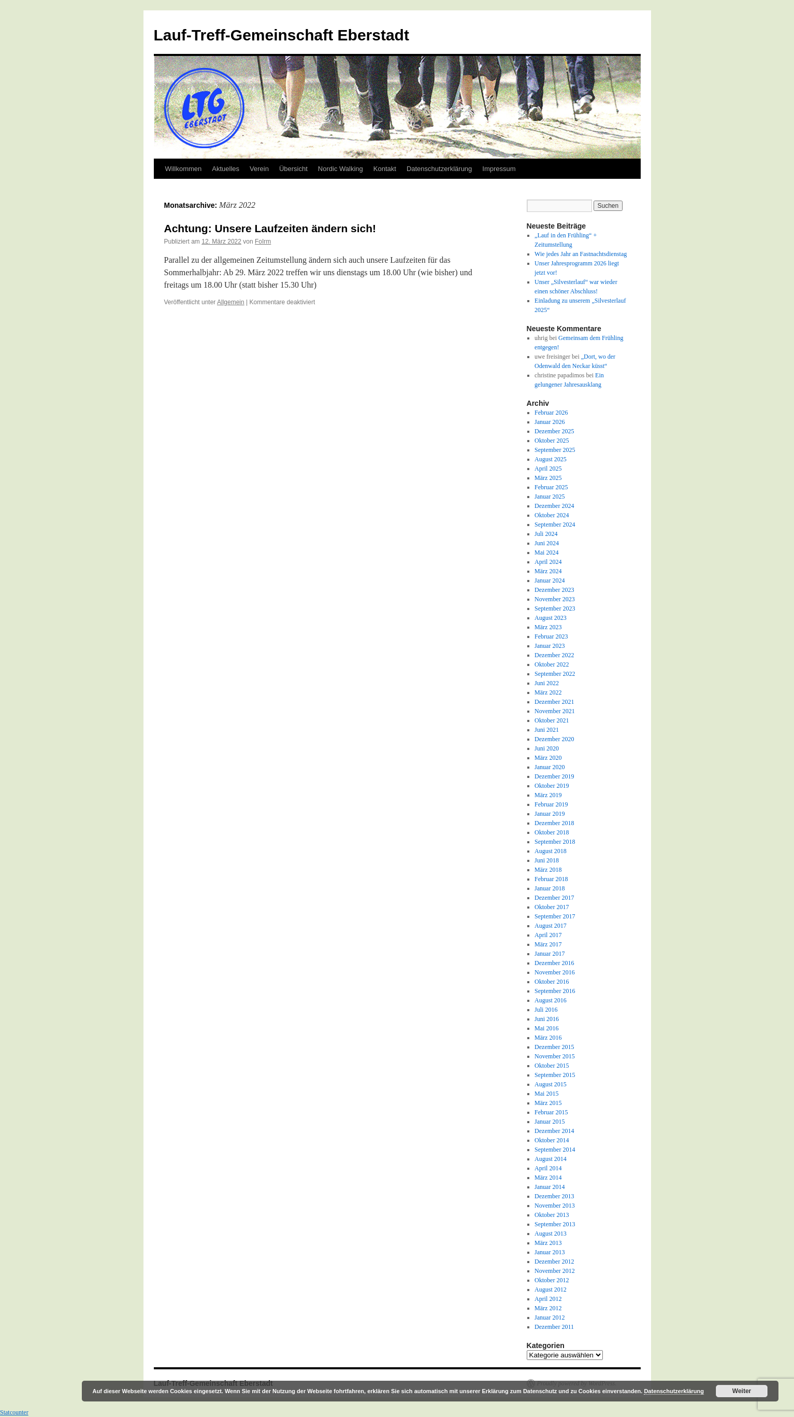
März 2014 (548, 1177)
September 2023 (555, 608)
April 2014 (548, 1168)
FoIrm (263, 241)
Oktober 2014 (552, 1140)
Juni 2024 (547, 543)
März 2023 (548, 627)
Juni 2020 (547, 748)
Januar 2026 (550, 422)
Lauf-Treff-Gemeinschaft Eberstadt (281, 35)
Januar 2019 (550, 813)
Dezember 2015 (554, 1047)
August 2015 (551, 1084)
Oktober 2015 (552, 1065)
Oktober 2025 (552, 440)
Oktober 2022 (552, 664)
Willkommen (183, 169)
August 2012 (551, 1289)
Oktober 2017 (552, 907)
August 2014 (551, 1159)
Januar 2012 (550, 1317)
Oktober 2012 (552, 1280)
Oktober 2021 (552, 720)
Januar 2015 (550, 1121)
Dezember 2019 (554, 776)
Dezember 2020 (554, 739)
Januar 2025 (550, 496)
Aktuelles (225, 169)
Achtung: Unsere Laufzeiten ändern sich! (270, 228)
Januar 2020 (550, 767)
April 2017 (548, 935)
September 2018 (555, 841)
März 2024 (548, 571)
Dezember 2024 (554, 505)
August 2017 (551, 925)
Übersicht (293, 169)
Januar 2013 (550, 1252)
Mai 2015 (546, 1093)
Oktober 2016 (552, 981)
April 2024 (548, 561)
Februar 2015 (551, 1112)
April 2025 (548, 468)
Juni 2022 (547, 683)
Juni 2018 (547, 860)
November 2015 (555, 1056)
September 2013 (555, 1224)
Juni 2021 (547, 729)
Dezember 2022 (554, 655)
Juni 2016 (547, 1019)
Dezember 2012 (554, 1261)
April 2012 (548, 1298)
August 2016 (551, 1000)
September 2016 (555, 991)
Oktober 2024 (552, 515)
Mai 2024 (546, 552)
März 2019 (548, 795)
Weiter (741, 1391)
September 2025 (555, 450)
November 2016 (555, 972)
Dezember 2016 (554, 963)
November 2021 (555, 711)
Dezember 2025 (554, 431)
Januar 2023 (550, 645)
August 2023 (551, 617)
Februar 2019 (551, 804)
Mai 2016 (546, 1028)
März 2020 (548, 757)
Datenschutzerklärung (439, 169)
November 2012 (555, 1270)
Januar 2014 (550, 1187)
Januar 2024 (550, 580)
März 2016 (548, 1037)
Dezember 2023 (554, 589)
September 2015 (555, 1075)
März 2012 (548, 1308)
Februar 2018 (551, 879)
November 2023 (555, 599)
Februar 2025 (551, 487)
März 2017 (548, 944)
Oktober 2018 (552, 832)
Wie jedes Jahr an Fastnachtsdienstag (581, 254)
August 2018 (551, 851)
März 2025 (548, 477)
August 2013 (551, 1233)
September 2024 (555, 524)
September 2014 (555, 1149)
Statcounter (14, 1412)
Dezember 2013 (554, 1196)
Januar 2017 (550, 953)
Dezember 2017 (554, 897)
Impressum (498, 169)
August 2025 (551, 459)
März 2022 (548, 692)
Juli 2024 (546, 533)
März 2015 (548, 1103)
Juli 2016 (546, 1009)
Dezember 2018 (554, 823)
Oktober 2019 (552, 785)
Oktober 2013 (552, 1214)
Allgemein (230, 302)
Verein (259, 169)
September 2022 (555, 673)
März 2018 (548, 869)
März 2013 (548, 1242)
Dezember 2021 (554, 701)
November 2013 (555, 1205)
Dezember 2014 (554, 1131)
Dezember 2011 (554, 1326)
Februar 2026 (551, 412)
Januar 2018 (550, 888)
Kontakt (384, 169)
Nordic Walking (340, 169)
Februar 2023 (551, 636)
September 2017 (555, 916)
